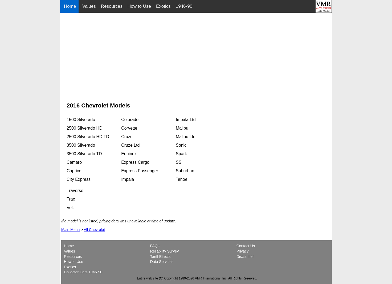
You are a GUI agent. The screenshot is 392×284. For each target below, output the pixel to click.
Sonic (181, 145)
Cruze (127, 136)
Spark (181, 153)
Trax (71, 199)
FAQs (155, 246)
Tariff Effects (160, 256)
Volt (70, 207)
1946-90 (184, 6)
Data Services (161, 261)
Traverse (75, 190)
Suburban (185, 171)
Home (70, 6)
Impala (127, 179)
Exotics (163, 6)
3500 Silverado (81, 145)
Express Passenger (139, 171)
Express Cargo (135, 162)
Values (89, 6)
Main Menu (70, 229)
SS (178, 162)
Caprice (74, 171)
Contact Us (245, 246)
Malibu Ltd (185, 136)
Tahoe (181, 179)
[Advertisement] (196, 52)
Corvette (129, 128)
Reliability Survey (164, 251)
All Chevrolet (94, 229)
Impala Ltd (186, 119)
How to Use (139, 6)
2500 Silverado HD (84, 128)
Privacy (242, 251)
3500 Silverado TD (84, 153)
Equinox (129, 153)
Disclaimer (245, 256)
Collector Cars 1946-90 (83, 272)
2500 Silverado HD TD (88, 136)
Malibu (182, 128)
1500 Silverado (81, 119)
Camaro (74, 162)
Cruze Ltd (130, 145)
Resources (112, 6)
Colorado (129, 119)
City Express (79, 179)
